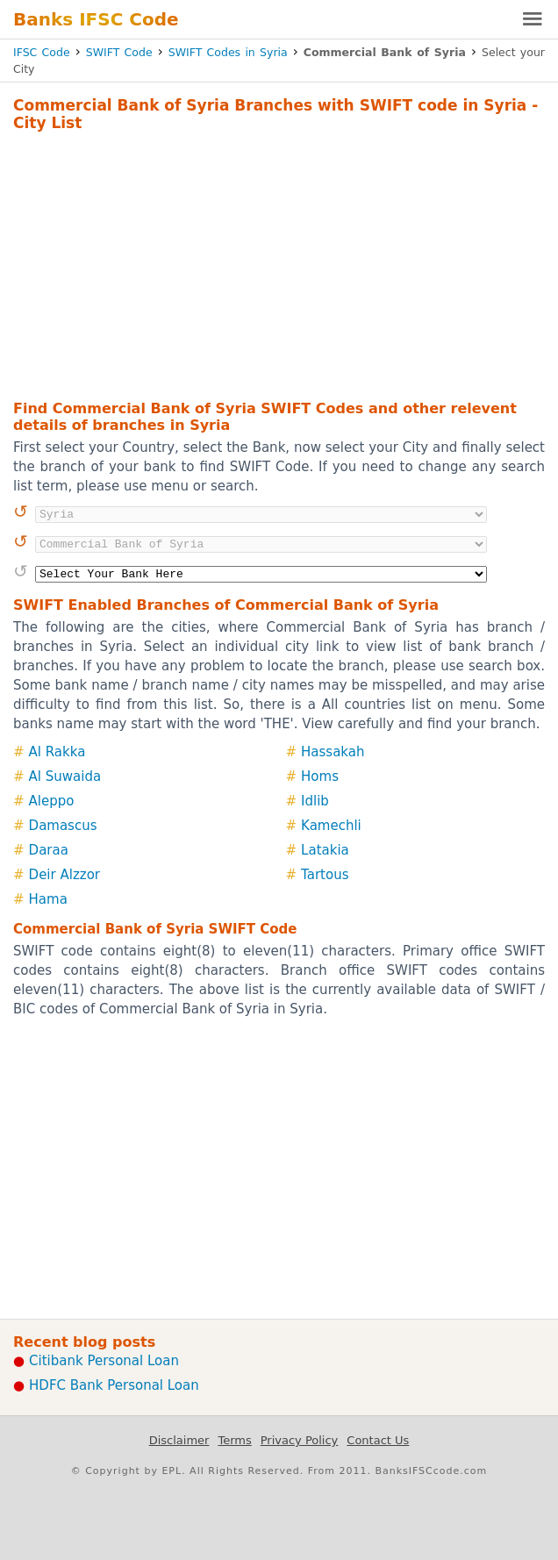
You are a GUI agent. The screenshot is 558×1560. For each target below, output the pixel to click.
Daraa (48, 850)
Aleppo (52, 801)
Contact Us (378, 1440)
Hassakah (332, 752)
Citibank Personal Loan (104, 1361)
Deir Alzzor (64, 875)
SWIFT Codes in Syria (228, 52)
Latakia (325, 850)
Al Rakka (57, 752)
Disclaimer (179, 1440)
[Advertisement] (279, 263)
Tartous (324, 875)
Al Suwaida (65, 776)
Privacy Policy (300, 1440)
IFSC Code (41, 52)
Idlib (315, 801)
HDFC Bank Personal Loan (114, 1385)
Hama (48, 899)
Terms (234, 1440)
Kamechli (331, 826)
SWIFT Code (119, 52)
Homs (320, 776)
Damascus (63, 826)
